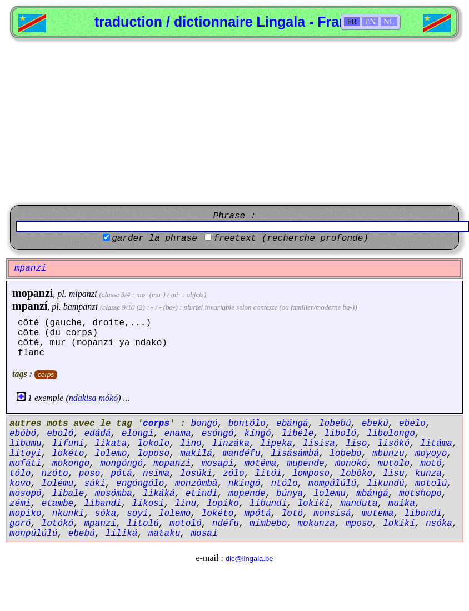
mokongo (70, 464)
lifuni (68, 444)
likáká (159, 494)
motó (430, 464)
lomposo (311, 474)
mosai (204, 534)
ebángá (292, 424)
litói (268, 474)
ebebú (81, 534)
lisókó (394, 444)
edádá (97, 434)
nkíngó (244, 484)
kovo (20, 484)
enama (177, 434)
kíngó (258, 434)
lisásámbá (294, 454)
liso (356, 444)
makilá (196, 454)
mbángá (372, 494)
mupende (305, 464)
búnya (289, 494)
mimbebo (268, 524)
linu (185, 504)
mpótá (257, 514)
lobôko (356, 474)
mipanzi (83, 294)
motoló (185, 524)
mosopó (25, 494)
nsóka (439, 524)
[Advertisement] (234, 122)
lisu (393, 474)
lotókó (58, 524)
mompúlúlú (332, 484)
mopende (247, 494)
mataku (164, 534)
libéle (298, 434)
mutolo (394, 464)
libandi (102, 504)
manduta (358, 504)
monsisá (332, 514)
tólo (20, 474)
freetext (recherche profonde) (290, 239)
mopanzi (32, 293)
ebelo (412, 424)
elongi (138, 434)
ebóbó (22, 434)
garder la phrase (154, 239)
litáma (436, 444)
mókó (108, 398)
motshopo (420, 494)
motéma (260, 464)
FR (352, 21)
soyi (137, 514)
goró (20, 524)
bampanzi (80, 306)
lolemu (329, 494)
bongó (204, 424)
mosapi (218, 464)
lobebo (346, 454)
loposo (153, 454)
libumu (25, 444)
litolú (143, 524)
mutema (378, 514)
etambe (58, 504)
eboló (60, 434)
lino (190, 444)
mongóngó (121, 464)
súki (94, 484)
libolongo (391, 434)
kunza (428, 474)
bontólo (247, 424)
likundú (385, 484)
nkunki (68, 514)
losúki (196, 474)
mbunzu (388, 454)
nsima (156, 474)
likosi (148, 504)
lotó (292, 514)
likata (111, 444)
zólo (233, 474)
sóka (105, 514)
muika (401, 504)
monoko (351, 464)
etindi (202, 494)
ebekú (375, 424)
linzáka (231, 444)
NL (389, 21)
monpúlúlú (33, 534)
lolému (58, 484)
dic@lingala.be (249, 558)
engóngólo (140, 484)
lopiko (223, 504)
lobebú (335, 424)
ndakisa (83, 398)
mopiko (25, 514)
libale (68, 494)
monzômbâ (196, 484)
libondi (423, 514)
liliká (122, 534)
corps (46, 375)
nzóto (55, 474)
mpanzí (29, 306)
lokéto (68, 454)
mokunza (316, 524)
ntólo (284, 484)
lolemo (111, 454)
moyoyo (431, 454)
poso (89, 474)
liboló (341, 434)
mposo (359, 524)
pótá (121, 474)
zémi (20, 504)
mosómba (113, 494)
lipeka (276, 444)
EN (370, 21)
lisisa (319, 444)
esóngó (218, 434)
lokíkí (314, 504)
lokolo (153, 444)
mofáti (25, 464)
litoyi (25, 454)
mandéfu (241, 454)
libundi (268, 504)
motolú (431, 484)
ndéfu (225, 524)
